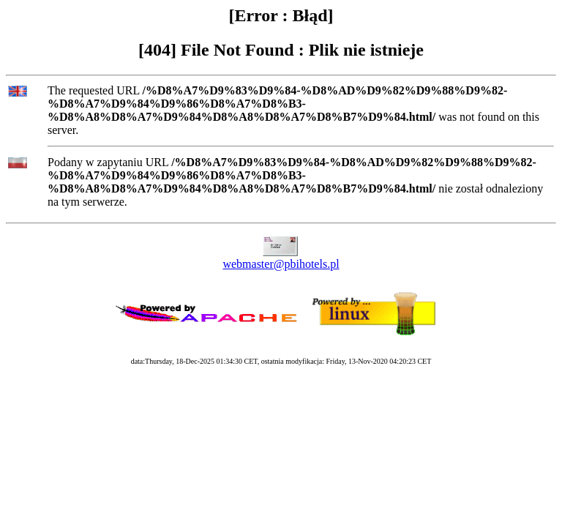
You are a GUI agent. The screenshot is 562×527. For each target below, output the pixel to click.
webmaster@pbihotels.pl (280, 264)
